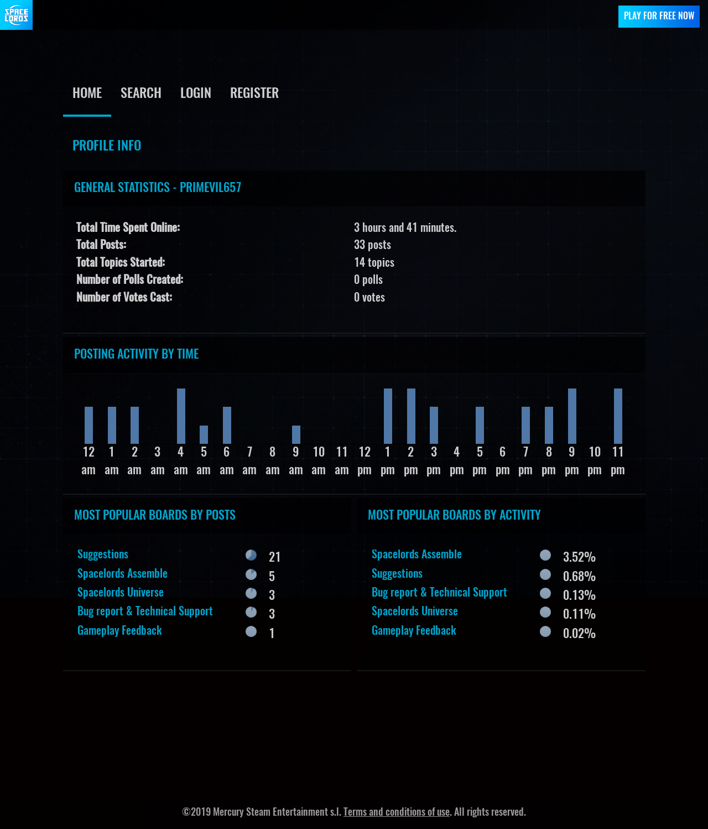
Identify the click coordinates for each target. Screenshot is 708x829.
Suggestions (102, 555)
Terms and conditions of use (396, 813)
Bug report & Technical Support (145, 612)
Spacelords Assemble (122, 574)
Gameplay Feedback (119, 631)
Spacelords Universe (120, 593)
